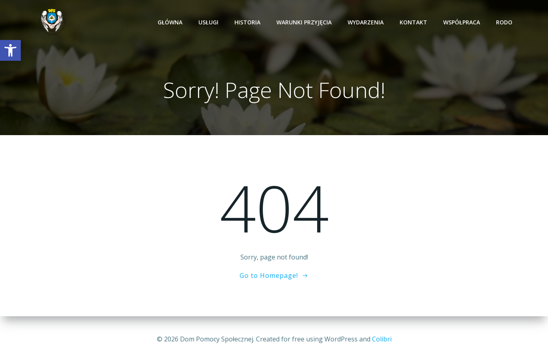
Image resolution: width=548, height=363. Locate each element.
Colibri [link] (382, 339)
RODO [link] (504, 22)
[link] (10, 50)
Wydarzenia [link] (366, 22)
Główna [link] (170, 22)
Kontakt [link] (413, 22)
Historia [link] (247, 22)
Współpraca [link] (461, 22)
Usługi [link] (208, 22)
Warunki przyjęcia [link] (304, 22)
